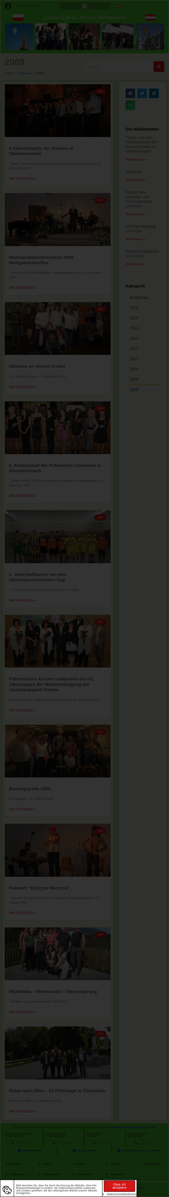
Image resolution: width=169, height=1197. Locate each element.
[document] (84, 598)
